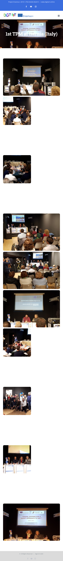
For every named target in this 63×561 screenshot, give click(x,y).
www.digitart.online (48, 2)
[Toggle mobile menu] (59, 16)
